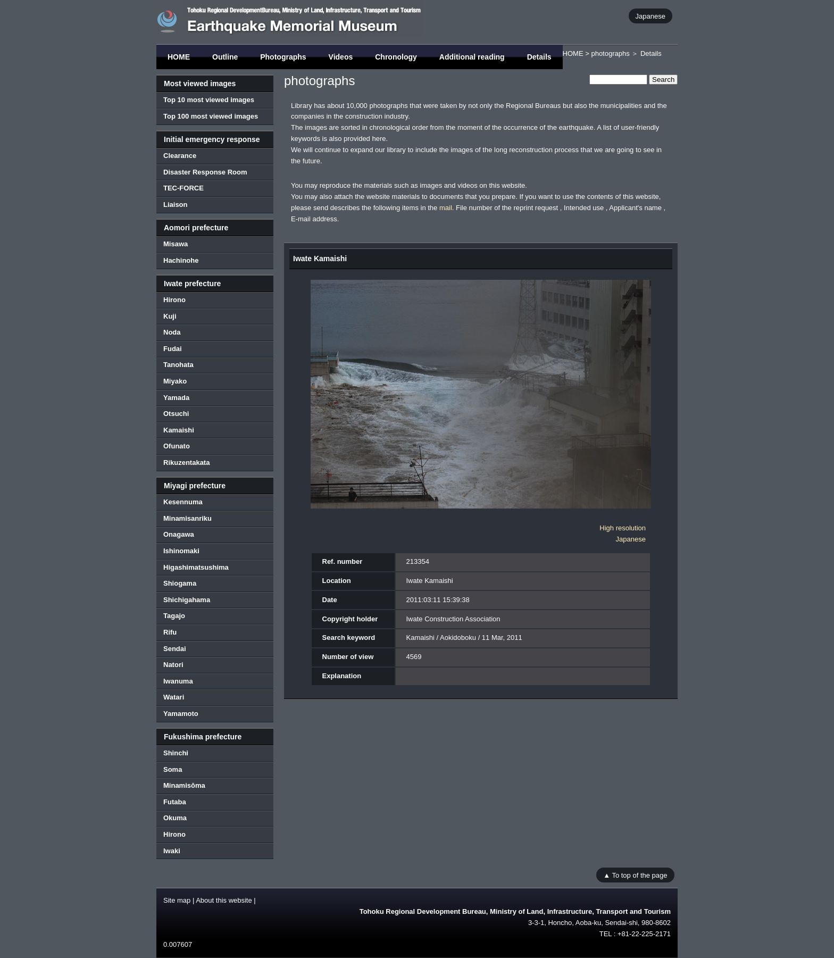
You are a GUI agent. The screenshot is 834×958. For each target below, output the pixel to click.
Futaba (174, 802)
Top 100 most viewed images (210, 116)
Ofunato (176, 446)
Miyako (175, 381)
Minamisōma (184, 785)
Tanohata (178, 365)
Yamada (176, 398)
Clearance (179, 156)
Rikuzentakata (186, 462)
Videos (341, 57)
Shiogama (179, 583)
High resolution (622, 528)
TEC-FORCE (183, 188)
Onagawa (178, 534)
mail (445, 208)
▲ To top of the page (635, 875)
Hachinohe (180, 260)
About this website (224, 900)
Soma (172, 769)
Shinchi (175, 753)
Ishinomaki (181, 551)
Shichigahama (186, 600)
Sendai (174, 649)
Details (539, 57)
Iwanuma (178, 681)
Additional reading (472, 57)
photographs (610, 53)
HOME (179, 57)
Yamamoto (180, 714)
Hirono (174, 300)
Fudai (172, 349)
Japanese (650, 16)
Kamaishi (178, 430)
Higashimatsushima (196, 567)
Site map (176, 900)
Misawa (175, 244)
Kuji (170, 316)
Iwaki (171, 851)
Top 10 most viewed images (208, 100)
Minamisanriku (187, 518)
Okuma (175, 818)
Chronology (396, 57)
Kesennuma (183, 502)
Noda (172, 332)
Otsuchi (176, 414)
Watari (173, 697)
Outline (225, 57)
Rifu (170, 632)
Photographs (283, 57)
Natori (173, 665)
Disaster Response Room (205, 172)
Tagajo (174, 616)
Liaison (175, 205)
